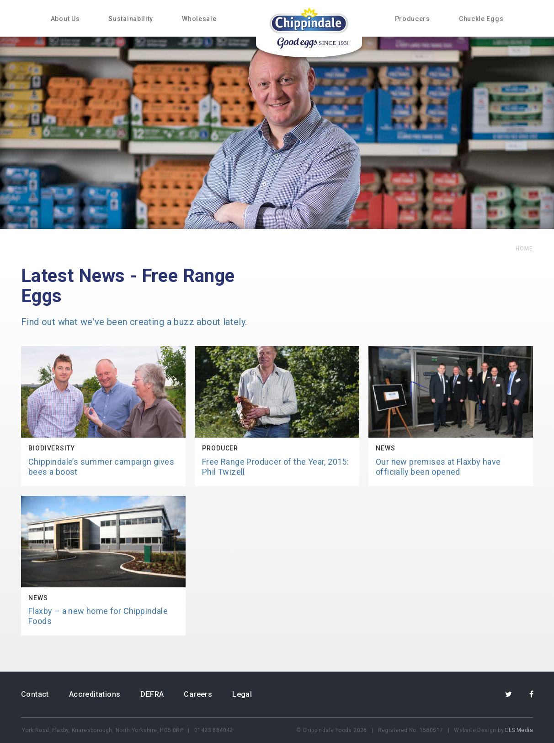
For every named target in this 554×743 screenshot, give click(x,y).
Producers (412, 18)
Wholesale (199, 18)
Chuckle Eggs (481, 18)
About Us (65, 18)
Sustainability (130, 18)
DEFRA (152, 694)
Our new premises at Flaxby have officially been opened (438, 467)
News (385, 448)
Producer (220, 448)
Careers (198, 694)
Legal (242, 694)
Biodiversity (51, 448)
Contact (35, 694)
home (524, 248)
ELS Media (519, 730)
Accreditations (95, 694)
